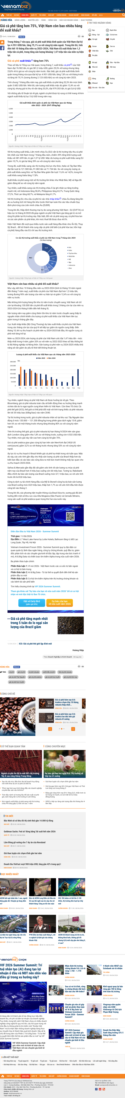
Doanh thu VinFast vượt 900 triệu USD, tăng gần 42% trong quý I (32, 864)
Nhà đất (7, 824)
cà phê (11, 672)
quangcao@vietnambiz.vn (108, 1085)
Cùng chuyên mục (55, 746)
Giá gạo (42, 1064)
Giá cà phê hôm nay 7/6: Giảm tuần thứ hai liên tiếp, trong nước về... (61, 716)
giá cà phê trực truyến (16, 682)
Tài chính (106, 972)
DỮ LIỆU (94, 15)
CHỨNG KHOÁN (61, 15)
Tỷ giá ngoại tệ (23, 1061)
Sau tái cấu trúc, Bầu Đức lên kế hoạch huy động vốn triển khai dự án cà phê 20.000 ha (20, 783)
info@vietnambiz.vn (15, 1093)
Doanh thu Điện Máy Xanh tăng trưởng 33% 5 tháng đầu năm (113, 1032)
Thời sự (67, 1046)
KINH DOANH (85, 15)
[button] (50, 729)
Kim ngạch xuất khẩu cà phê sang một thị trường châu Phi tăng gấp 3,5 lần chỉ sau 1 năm (21, 803)
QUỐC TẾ (34, 15)
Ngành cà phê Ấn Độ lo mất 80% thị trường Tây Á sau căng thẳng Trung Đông (20, 774)
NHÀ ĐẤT (51, 15)
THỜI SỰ (9, 15)
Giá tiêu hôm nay (85, 1061)
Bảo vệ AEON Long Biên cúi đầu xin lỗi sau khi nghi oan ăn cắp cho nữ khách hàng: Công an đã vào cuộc (42, 901)
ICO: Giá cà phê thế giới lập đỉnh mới (35, 644)
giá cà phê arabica (35, 677)
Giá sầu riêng (22, 1064)
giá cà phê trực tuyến (52, 677)
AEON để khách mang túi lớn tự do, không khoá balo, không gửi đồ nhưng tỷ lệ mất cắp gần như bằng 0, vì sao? (71, 939)
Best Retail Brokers (63, 1064)
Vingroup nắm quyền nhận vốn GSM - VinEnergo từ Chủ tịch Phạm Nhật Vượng (112, 1008)
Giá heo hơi (63, 1061)
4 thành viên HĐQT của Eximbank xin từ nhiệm (112, 967)
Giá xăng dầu (112, 1061)
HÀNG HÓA (25, 15)
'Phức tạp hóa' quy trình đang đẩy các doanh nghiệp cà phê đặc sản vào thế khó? (22, 789)
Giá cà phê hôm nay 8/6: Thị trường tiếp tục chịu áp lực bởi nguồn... (61, 702)
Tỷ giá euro (53, 1061)
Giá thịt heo (33, 1064)
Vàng (43, 20)
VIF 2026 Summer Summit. (48, 586)
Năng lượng (20, 20)
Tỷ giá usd (34, 1061)
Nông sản (52, 20)
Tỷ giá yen (43, 1061)
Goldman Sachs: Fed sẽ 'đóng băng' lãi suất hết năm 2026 (30, 831)
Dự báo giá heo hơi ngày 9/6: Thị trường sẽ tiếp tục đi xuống (64, 774)
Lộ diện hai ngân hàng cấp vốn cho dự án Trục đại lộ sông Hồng (13, 936)
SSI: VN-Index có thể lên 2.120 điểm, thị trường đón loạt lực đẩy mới (70, 901)
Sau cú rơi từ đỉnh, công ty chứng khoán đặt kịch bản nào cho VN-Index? (75, 989)
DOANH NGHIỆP (74, 15)
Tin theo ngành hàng (99, 23)
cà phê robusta (34, 672)
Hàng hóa (6, 20)
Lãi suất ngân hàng (99, 1061)
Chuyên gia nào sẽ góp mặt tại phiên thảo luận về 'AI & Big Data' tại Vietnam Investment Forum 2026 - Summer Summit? (74, 1010)
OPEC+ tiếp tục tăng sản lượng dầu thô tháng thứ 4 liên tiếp (65, 803)
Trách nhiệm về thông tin (12, 1095)
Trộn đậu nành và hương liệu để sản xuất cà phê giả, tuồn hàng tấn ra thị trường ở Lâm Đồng (20, 796)
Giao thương (86, 20)
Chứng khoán (63, 908)
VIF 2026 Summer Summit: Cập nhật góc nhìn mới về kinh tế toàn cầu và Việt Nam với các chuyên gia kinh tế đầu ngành (28, 1047)
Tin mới (9, 816)
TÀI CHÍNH (42, 15)
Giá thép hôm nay (10, 1064)
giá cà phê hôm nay (70, 677)
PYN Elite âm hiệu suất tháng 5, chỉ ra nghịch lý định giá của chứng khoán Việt (42, 937)
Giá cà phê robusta (65, 672)
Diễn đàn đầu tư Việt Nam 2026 (83, 1064)
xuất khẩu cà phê (49, 672)
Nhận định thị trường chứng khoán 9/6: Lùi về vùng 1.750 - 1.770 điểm (75, 970)
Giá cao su (50, 1064)
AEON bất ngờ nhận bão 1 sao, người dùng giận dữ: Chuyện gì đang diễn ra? (13, 901)
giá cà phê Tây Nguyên (17, 677)
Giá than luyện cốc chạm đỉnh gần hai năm (62, 782)
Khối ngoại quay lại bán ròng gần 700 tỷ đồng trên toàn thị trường (113, 989)
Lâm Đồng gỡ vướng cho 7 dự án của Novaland (24, 842)
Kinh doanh (8, 868)
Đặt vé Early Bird (32, 602)
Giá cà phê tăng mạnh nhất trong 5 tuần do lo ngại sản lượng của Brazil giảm (29, 623)
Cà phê (18, 732)
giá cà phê (21, 672)
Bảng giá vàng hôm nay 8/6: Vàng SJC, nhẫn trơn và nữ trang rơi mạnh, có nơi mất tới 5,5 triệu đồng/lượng (66, 795)
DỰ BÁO (16, 15)
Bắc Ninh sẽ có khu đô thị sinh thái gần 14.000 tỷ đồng (28, 820)
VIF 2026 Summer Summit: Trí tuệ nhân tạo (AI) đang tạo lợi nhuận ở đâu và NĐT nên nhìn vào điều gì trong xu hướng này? (23, 971)
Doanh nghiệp (108, 1039)
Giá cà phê (13, 60)
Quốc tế (6, 835)
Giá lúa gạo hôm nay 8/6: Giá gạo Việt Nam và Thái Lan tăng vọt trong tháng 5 (65, 787)
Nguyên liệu (33, 20)
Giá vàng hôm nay (10, 1061)
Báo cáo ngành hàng (69, 20)
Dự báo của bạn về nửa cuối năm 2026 (60, 602)
